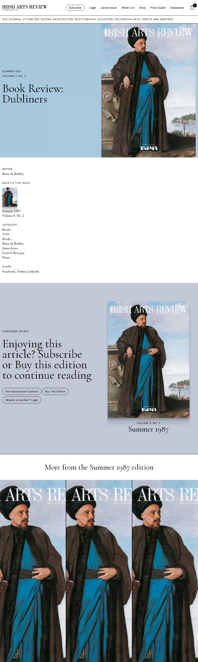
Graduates (177, 7)
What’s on (127, 7)
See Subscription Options (21, 391)
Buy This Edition (55, 391)
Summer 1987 (11, 71)
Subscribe (75, 7)
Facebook (8, 271)
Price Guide (158, 7)
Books (6, 229)
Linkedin (33, 271)
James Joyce (10, 248)
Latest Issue (109, 7)
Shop (142, 7)
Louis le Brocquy (13, 253)
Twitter (21, 271)
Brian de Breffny (13, 174)
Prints (6, 257)
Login (92, 7)
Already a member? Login (21, 400)
